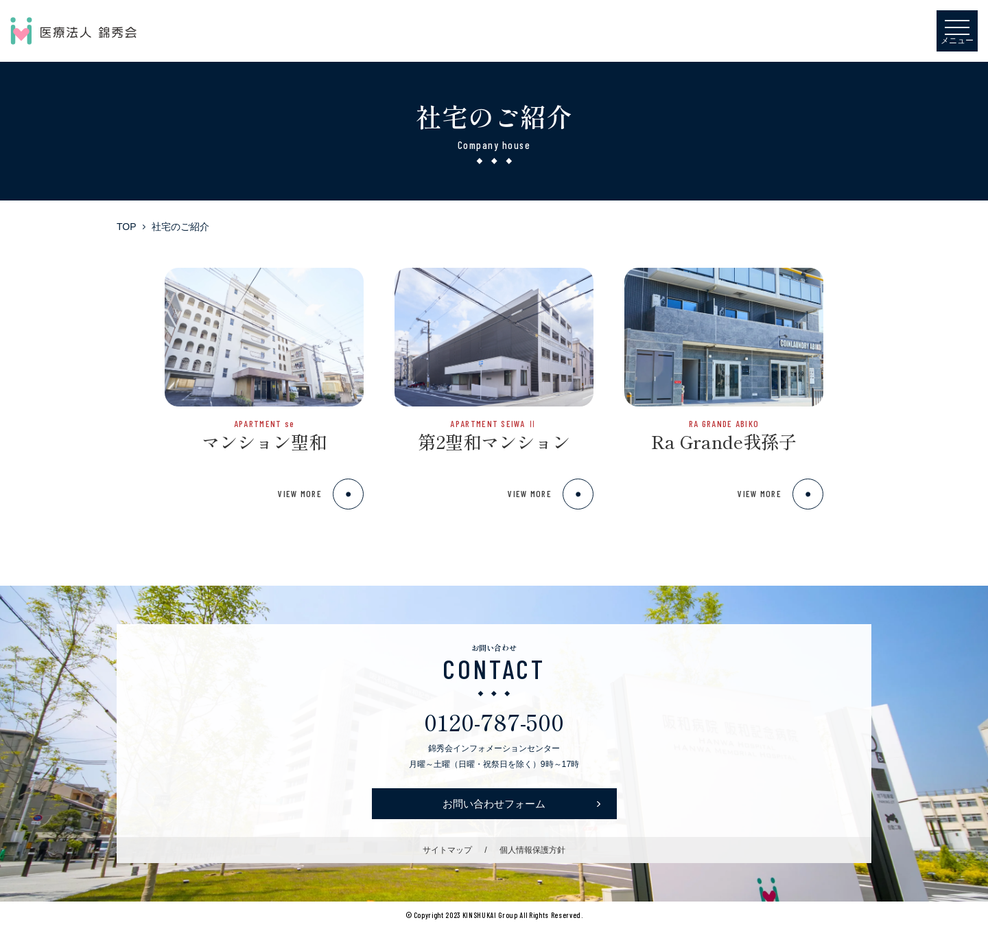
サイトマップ (447, 850)
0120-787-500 (494, 721)
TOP (127, 226)
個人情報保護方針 (532, 850)
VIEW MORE (321, 494)
